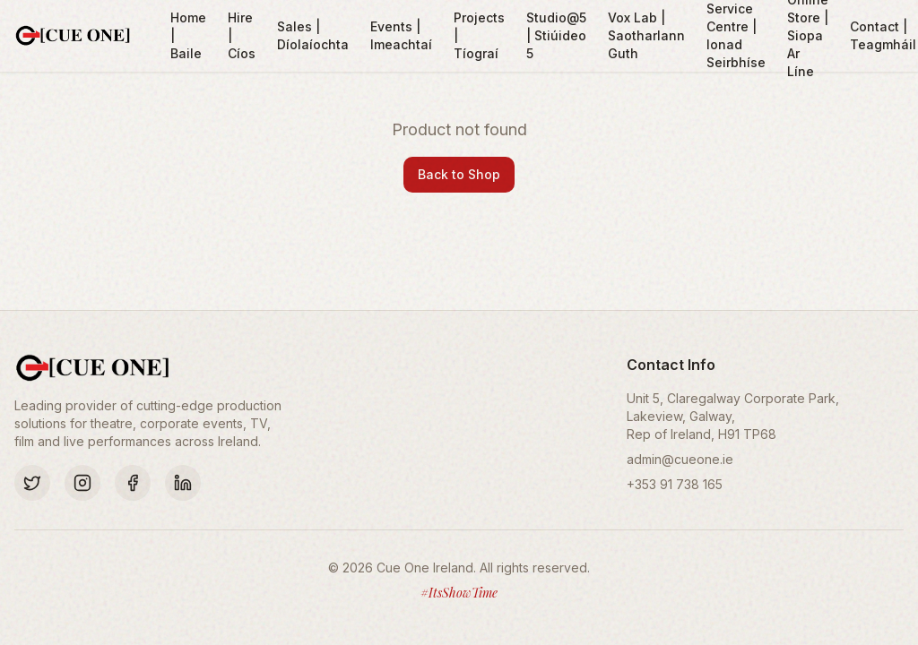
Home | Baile (188, 35)
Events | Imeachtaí (401, 35)
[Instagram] (82, 483)
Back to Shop (459, 174)
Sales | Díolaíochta (313, 35)
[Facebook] (133, 483)
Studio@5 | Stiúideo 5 (556, 35)
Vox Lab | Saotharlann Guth (646, 35)
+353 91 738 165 (675, 484)
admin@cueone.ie (680, 459)
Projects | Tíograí (479, 35)
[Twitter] (32, 483)
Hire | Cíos (241, 35)
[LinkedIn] (183, 483)
